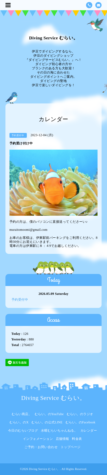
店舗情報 (62, 438)
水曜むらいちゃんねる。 (59, 430)
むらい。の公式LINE (46, 422)
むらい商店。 (22, 414)
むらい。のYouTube (49, 414)
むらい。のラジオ (80, 414)
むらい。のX (19, 422)
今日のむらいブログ (23, 430)
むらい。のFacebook (80, 422)
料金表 (77, 438)
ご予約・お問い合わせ (41, 447)
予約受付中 (19, 299)
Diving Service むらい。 (53, 37)
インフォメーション (38, 438)
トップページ (71, 447)
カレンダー (88, 430)
